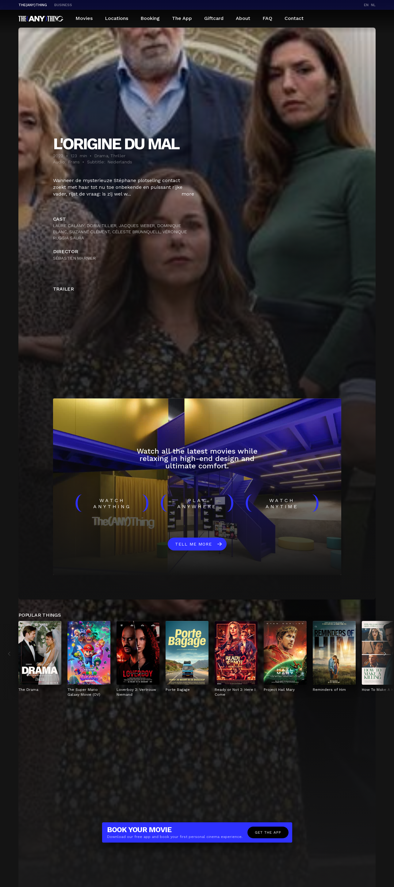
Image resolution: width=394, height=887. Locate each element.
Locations (116, 18)
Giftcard (214, 18)
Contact (294, 18)
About (243, 18)
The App (182, 18)
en (366, 5)
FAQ (267, 18)
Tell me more (193, 544)
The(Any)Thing (32, 5)
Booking (150, 18)
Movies (84, 18)
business (63, 5)
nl (373, 5)
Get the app (268, 832)
